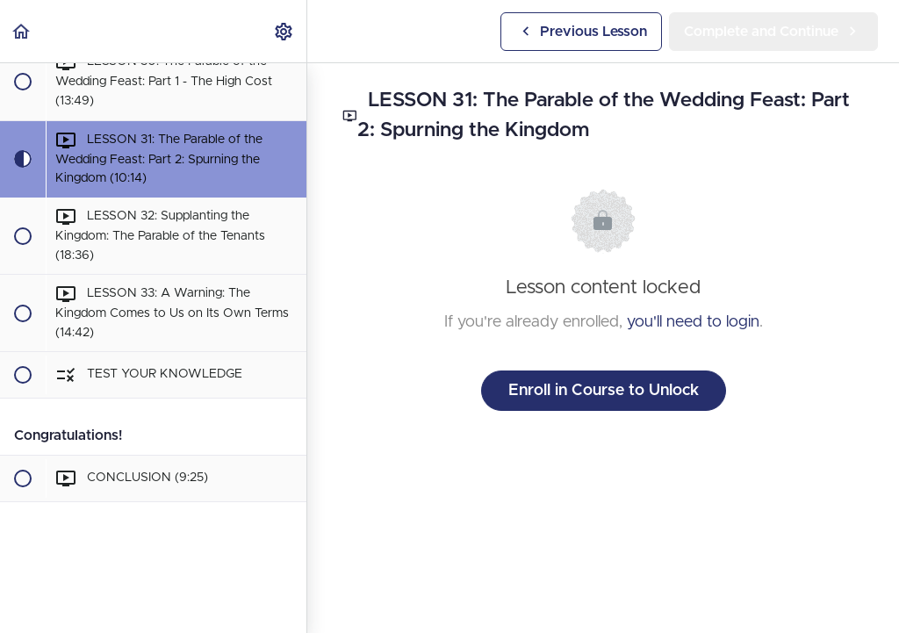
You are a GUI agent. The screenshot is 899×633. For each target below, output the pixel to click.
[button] (22, 31)
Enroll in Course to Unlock (603, 391)
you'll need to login (693, 322)
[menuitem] (284, 31)
